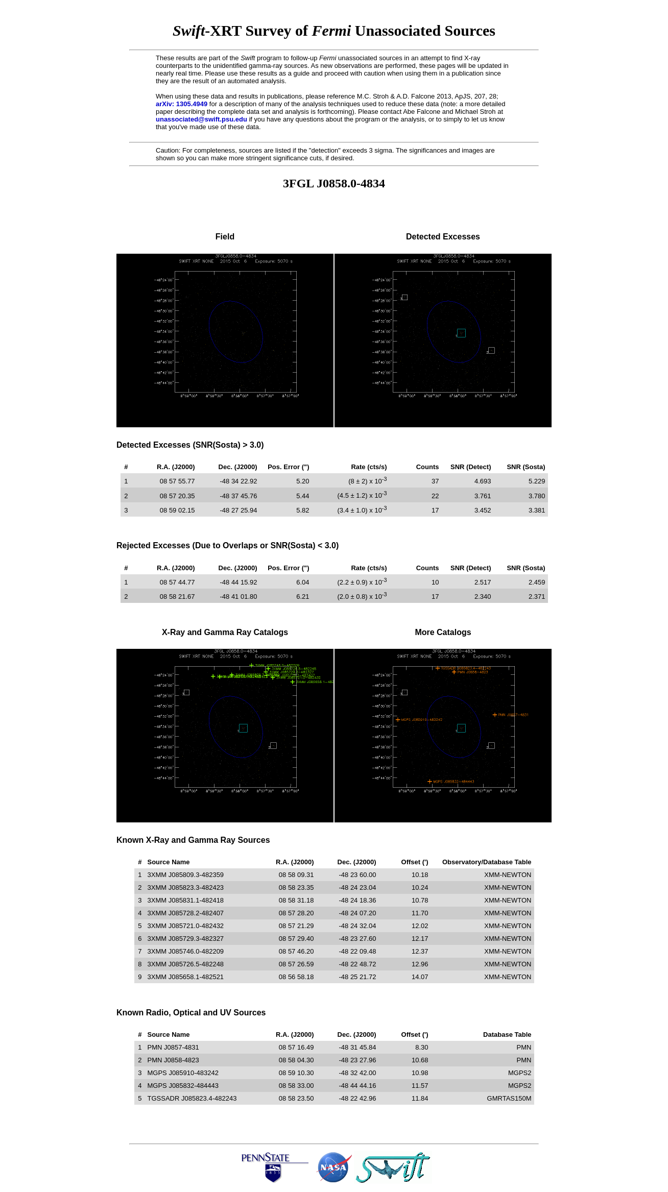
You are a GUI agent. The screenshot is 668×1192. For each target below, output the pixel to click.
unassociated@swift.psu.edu (201, 119)
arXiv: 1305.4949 (181, 104)
